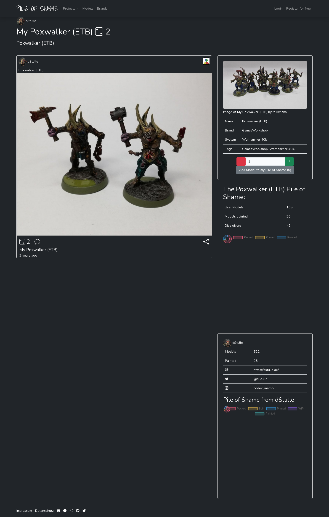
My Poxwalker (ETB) (38, 249)
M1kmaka (280, 112)
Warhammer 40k (254, 139)
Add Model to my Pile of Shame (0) (265, 170)
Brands (102, 8)
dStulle (26, 20)
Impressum (24, 510)
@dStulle (260, 379)
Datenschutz (44, 510)
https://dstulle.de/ (266, 369)
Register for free (298, 8)
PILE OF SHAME (37, 8)
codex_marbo (264, 388)
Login (278, 8)
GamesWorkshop (255, 130)
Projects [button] (69, 8)
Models (87, 8)
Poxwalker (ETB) (31, 70)
